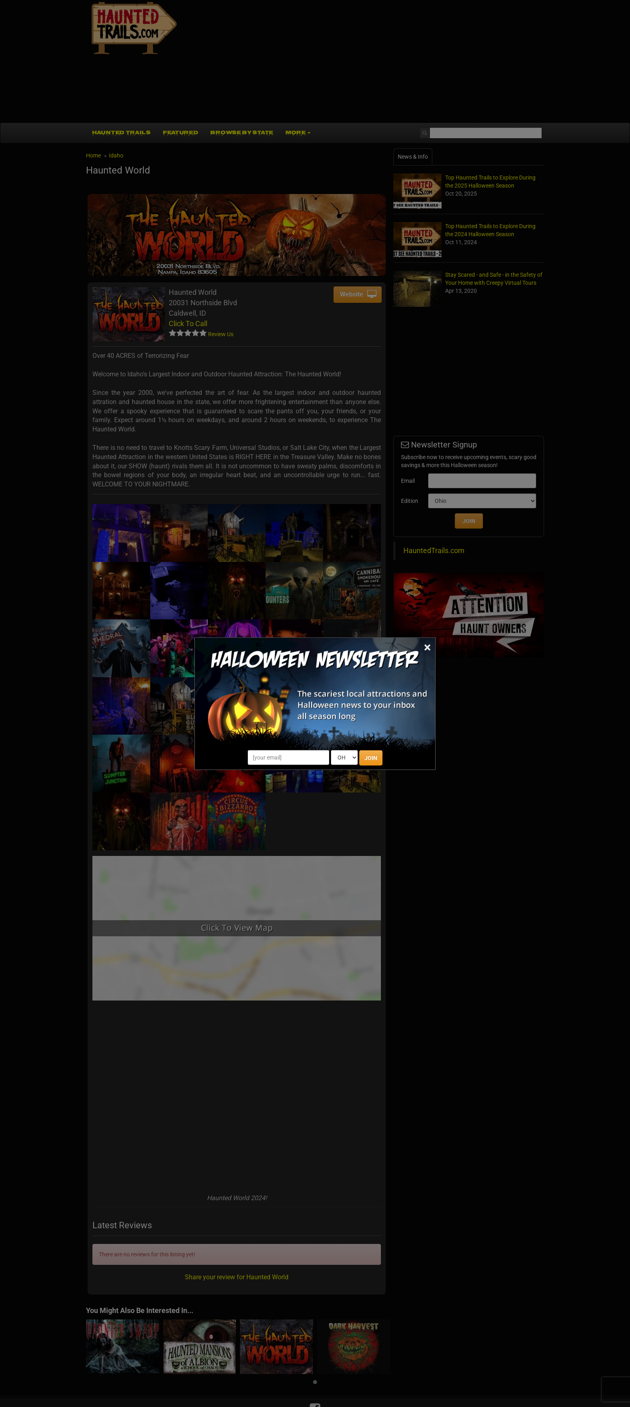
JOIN (370, 758)
